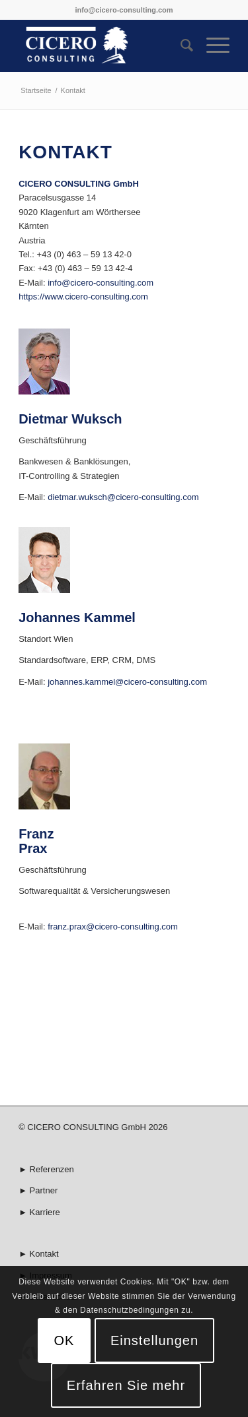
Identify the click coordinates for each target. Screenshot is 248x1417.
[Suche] (180, 45)
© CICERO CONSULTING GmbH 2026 (93, 1127)
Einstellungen (154, 1340)
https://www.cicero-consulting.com (83, 296)
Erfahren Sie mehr (126, 1385)
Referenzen (52, 1169)
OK (64, 1340)
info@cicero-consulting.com (124, 10)
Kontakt (44, 1254)
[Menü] (211, 45)
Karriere (45, 1212)
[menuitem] (180, 45)
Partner (44, 1190)
